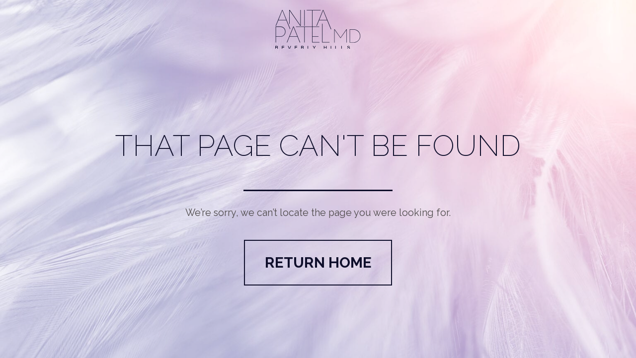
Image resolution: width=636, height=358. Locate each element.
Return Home (318, 262)
